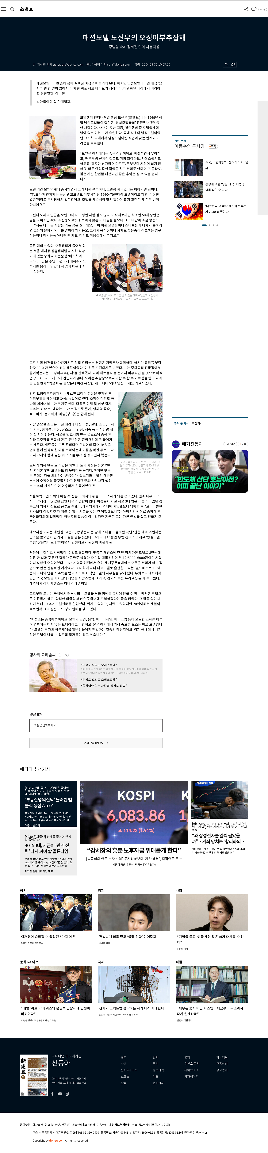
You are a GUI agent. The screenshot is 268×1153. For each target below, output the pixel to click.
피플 (155, 1076)
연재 (187, 1057)
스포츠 (125, 1076)
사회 (124, 1064)
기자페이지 (191, 1076)
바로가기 (231, 444)
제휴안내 (77, 1125)
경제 (155, 1057)
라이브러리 (191, 1070)
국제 (155, 1064)
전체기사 (158, 1083)
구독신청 (222, 1064)
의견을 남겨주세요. (45, 725)
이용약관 (102, 1125)
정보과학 (158, 1070)
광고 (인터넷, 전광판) (57, 1125)
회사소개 (38, 1125)
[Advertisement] (86, 330)
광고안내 (222, 1070)
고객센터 (89, 1125)
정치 (124, 1057)
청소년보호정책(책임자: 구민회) (151, 1125)
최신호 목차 (191, 1064)
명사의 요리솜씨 (42, 654)
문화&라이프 (129, 1070)
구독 (64, 655)
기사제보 (222, 1057)
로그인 (263, 9)
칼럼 (124, 1083)
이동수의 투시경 (189, 146)
